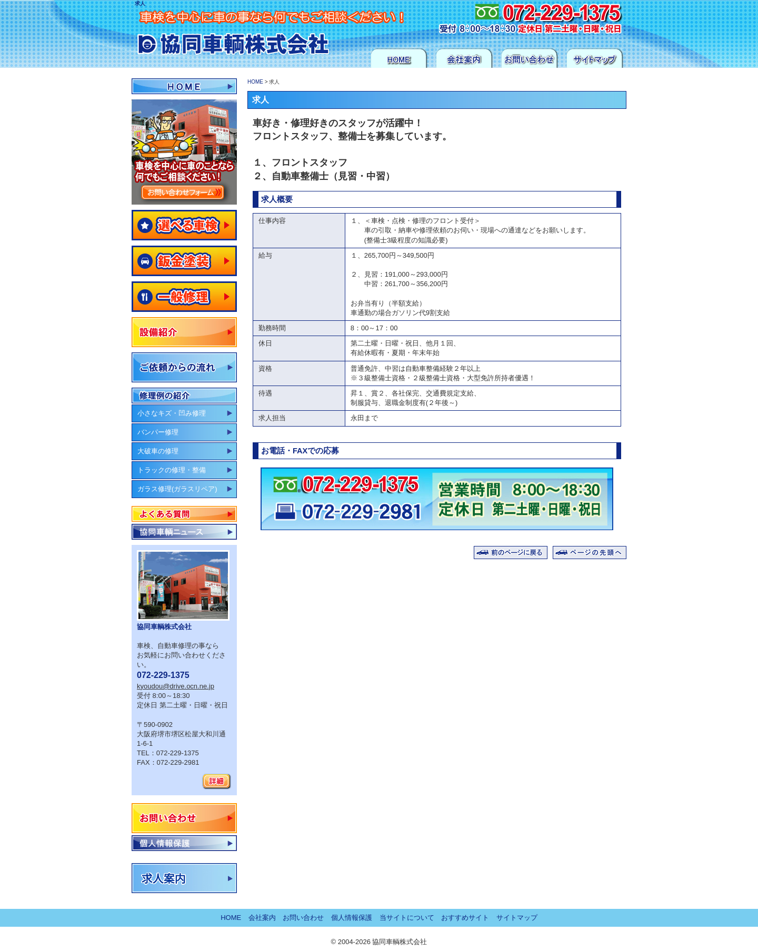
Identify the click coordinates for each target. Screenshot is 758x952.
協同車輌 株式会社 (219, 36)
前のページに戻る (510, 552)
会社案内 (464, 58)
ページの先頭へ (589, 552)
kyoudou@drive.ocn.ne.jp (175, 686)
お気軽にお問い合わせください (490, 18)
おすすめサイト (465, 917)
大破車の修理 (157, 451)
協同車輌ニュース (184, 532)
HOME (399, 58)
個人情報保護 (184, 843)
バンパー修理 (157, 432)
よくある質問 (184, 514)
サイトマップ (594, 58)
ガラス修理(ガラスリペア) (177, 489)
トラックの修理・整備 (171, 470)
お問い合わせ (529, 58)
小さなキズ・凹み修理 (171, 413)
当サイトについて (407, 917)
